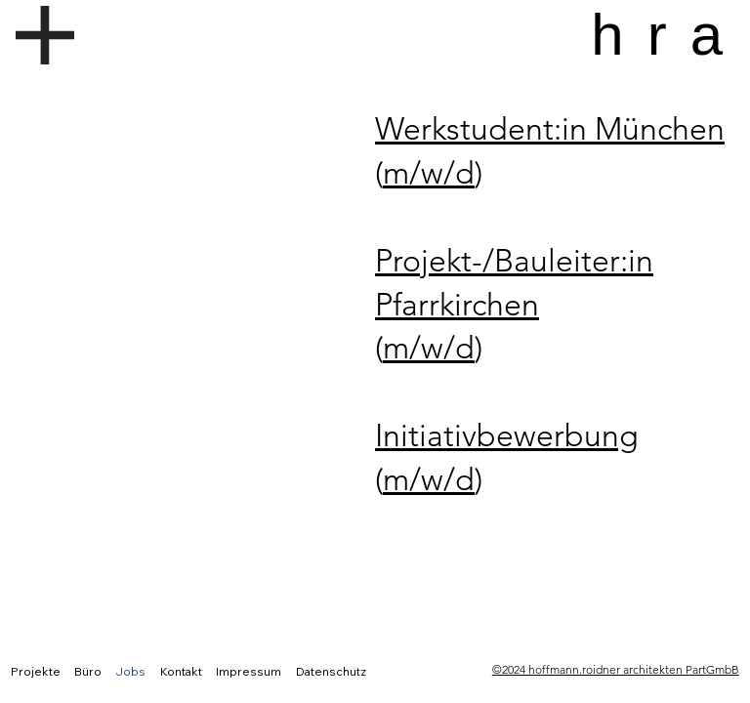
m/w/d (429, 172)
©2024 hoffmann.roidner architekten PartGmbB (615, 669)
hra (668, 34)
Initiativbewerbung (507, 435)
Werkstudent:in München (550, 128)
